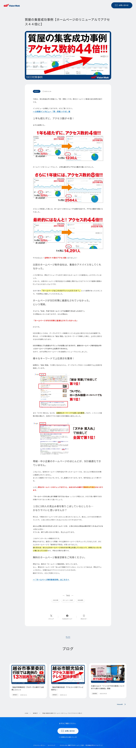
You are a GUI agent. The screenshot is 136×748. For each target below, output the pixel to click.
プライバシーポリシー (39, 745)
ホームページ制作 (68, 600)
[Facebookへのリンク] (67, 617)
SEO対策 (55, 600)
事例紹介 (35, 713)
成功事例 (80, 600)
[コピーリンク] (84, 617)
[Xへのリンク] (51, 617)
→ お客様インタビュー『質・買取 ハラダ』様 (51, 111)
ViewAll (121, 704)
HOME (26, 713)
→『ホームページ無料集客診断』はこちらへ (51, 579)
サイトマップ (51, 745)
